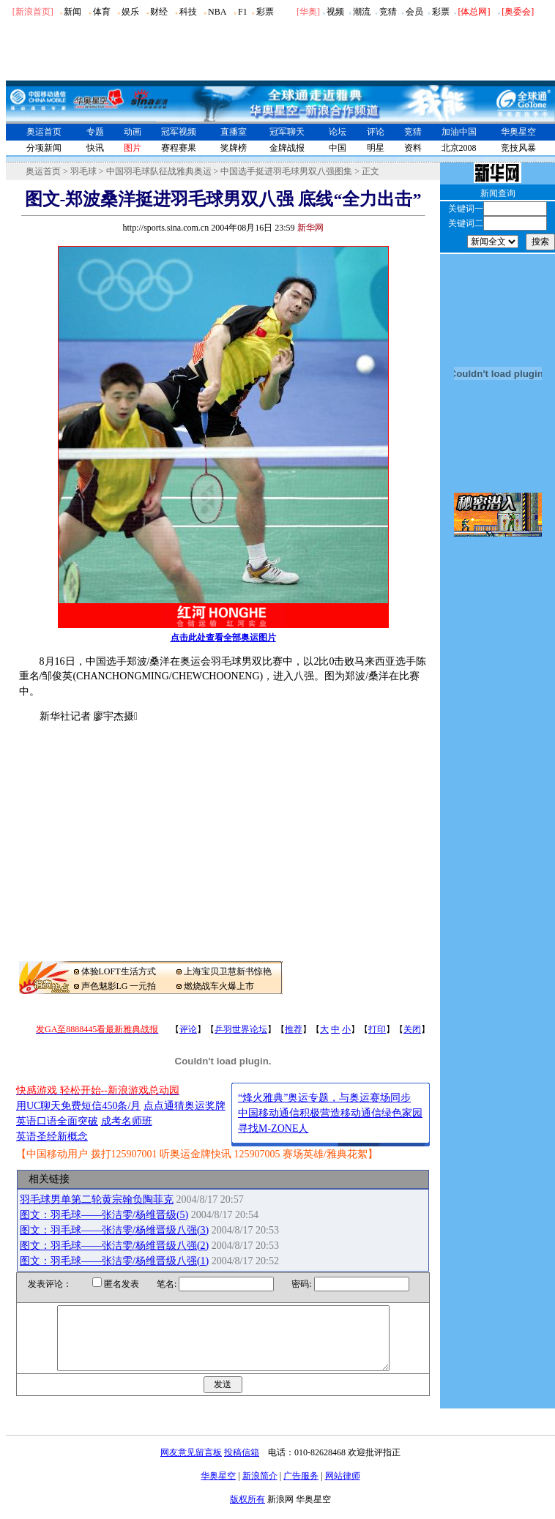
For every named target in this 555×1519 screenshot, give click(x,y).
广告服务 (301, 1489)
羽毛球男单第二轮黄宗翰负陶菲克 (97, 1199)
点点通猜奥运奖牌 (185, 1105)
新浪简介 (260, 1489)
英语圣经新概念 (52, 1136)
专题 (95, 132)
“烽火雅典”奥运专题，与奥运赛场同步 (324, 1097)
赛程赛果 (178, 148)
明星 (375, 148)
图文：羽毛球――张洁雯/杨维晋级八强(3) (114, 1230)
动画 (132, 132)
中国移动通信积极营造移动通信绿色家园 (330, 1113)
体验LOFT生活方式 (118, 971)
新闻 (72, 12)
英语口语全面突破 (57, 1121)
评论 (375, 132)
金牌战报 (287, 148)
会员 (414, 12)
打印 (377, 1029)
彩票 (265, 12)
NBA (217, 12)
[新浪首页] (32, 12)
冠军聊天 (287, 132)
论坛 (337, 132)
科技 (188, 12)
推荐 (293, 1029)
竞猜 (388, 12)
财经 (159, 12)
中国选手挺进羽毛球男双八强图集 (286, 171)
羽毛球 (83, 171)
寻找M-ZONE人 (273, 1128)
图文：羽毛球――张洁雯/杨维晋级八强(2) (114, 1245)
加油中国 (459, 132)
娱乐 (130, 12)
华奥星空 (518, 132)
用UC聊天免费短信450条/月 (78, 1105)
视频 (335, 12)
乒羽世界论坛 (241, 1029)
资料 (413, 148)
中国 (337, 148)
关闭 (412, 1029)
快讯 (95, 148)
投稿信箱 (241, 1465)
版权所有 (247, 1512)
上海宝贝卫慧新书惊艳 (228, 971)
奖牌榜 (233, 148)
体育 (102, 12)
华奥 (308, 12)
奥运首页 (44, 132)
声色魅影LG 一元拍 (119, 986)
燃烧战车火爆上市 (219, 986)
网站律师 (342, 1489)
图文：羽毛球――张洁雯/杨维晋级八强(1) (114, 1260)
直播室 (233, 132)
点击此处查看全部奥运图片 (223, 637)
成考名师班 (126, 1121)
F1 (242, 12)
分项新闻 (44, 148)
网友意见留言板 (191, 1465)
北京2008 (459, 148)
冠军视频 (178, 132)
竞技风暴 (518, 148)
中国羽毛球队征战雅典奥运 (159, 171)
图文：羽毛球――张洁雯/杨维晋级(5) (104, 1214)
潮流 (361, 12)
